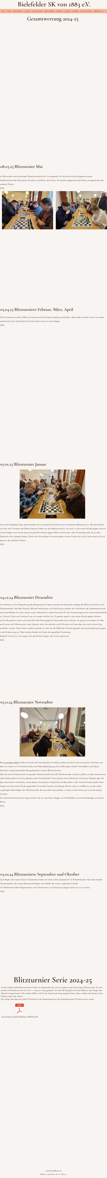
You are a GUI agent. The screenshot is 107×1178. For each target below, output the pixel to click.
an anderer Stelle (11, 762)
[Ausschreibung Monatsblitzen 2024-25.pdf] (19, 1011)
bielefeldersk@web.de (53, 1171)
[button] (27, 11)
